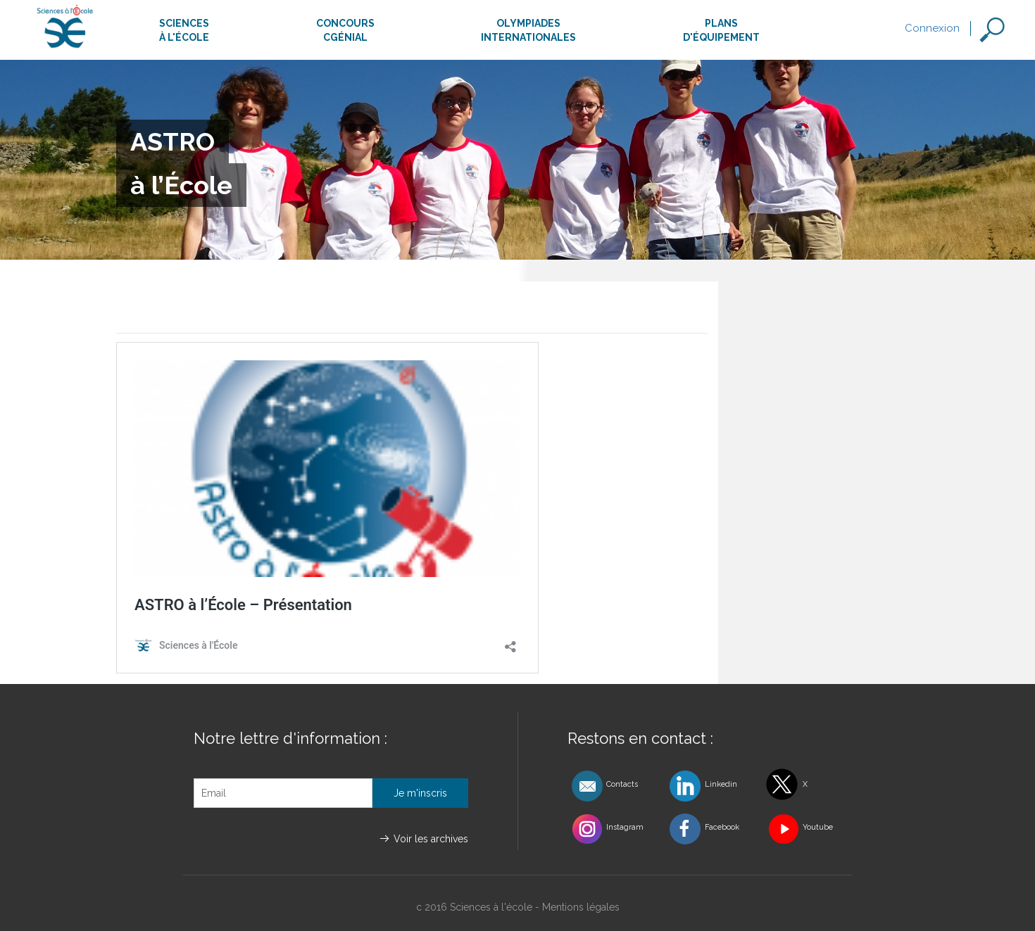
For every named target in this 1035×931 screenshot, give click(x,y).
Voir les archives (431, 838)
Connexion (932, 28)
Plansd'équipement (721, 30)
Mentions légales (581, 907)
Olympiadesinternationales (528, 30)
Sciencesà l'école (184, 30)
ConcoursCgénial (345, 30)
